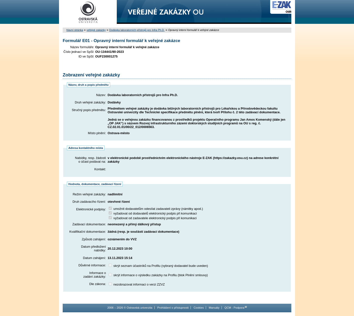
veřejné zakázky (96, 30)
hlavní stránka (74, 30)
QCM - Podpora (234, 307)
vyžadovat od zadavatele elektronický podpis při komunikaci (153, 218)
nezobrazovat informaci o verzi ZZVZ (137, 284)
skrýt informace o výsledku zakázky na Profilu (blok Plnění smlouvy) (158, 275)
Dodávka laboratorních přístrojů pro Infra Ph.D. (136, 30)
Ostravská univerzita (88, 12)
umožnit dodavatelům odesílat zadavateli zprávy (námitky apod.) (156, 209)
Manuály (214, 307)
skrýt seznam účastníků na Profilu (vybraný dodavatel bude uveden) (158, 266)
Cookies (198, 307)
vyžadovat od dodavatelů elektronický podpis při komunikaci (153, 213)
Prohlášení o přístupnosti (173, 307)
